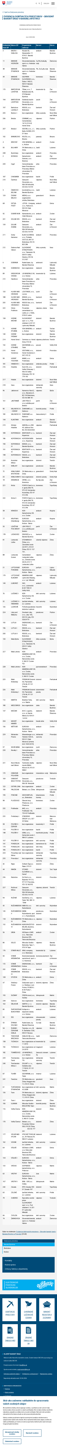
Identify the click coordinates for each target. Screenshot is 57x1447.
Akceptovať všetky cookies (11, 1440)
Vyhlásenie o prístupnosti (30, 1374)
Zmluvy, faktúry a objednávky (16, 1269)
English (46, 3)
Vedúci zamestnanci (11, 1399)
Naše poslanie (9, 1392)
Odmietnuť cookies (46, 1440)
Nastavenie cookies (46, 1374)
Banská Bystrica (9, 1244)
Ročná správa (10, 1265)
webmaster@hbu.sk (23, 1369)
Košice (6, 1252)
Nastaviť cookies (28, 1440)
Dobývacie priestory (11, 1241)
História (7, 1389)
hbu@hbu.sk (23, 1365)
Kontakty (8, 1260)
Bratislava (7, 1248)
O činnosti (8, 1396)
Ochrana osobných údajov (12, 1374)
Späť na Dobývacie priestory (13, 12)
